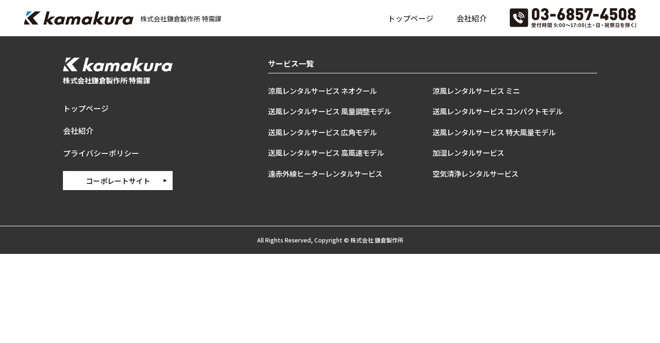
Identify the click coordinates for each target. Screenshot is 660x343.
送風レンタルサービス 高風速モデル (330, 152)
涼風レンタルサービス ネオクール (326, 90)
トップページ (410, 18)
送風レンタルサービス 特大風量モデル (498, 132)
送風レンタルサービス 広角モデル (326, 132)
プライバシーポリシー (101, 152)
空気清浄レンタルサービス (478, 173)
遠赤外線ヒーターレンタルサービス (329, 173)
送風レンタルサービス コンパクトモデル (502, 111)
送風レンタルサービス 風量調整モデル (333, 111)
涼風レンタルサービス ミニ (479, 90)
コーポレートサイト (118, 179)
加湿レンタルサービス (471, 152)
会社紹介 (471, 18)
